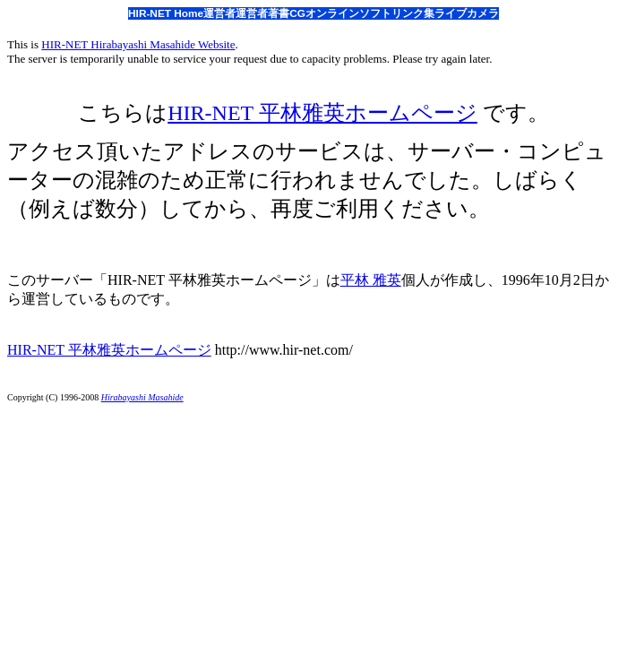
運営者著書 (262, 13)
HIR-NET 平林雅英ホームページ (322, 113)
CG (297, 13)
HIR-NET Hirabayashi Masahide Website (138, 44)
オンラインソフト (348, 13)
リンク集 (412, 13)
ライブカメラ (466, 13)
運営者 (219, 13)
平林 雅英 (370, 280)
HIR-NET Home (165, 13)
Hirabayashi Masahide (142, 397)
